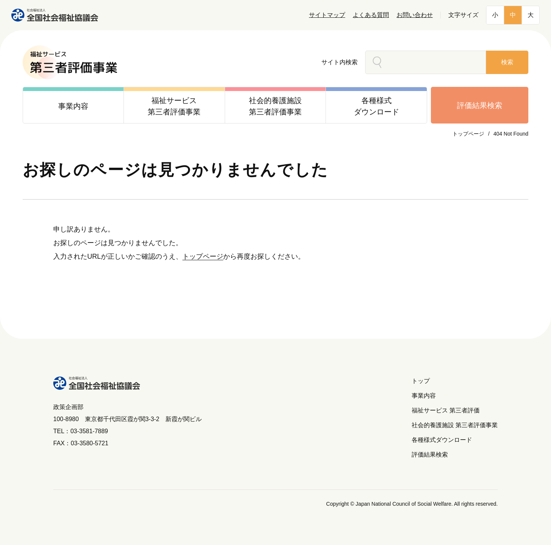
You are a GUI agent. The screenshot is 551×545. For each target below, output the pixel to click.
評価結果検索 (479, 105)
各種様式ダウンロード (442, 440)
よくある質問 (371, 15)
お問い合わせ (415, 15)
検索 (507, 62)
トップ (421, 381)
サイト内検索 (339, 62)
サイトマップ (327, 15)
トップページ (468, 134)
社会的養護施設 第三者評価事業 (455, 425)
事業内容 (424, 395)
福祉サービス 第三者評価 (446, 410)
